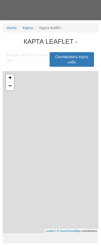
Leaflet (50, 230)
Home (12, 28)
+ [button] (10, 78)
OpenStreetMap (70, 230)
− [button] (10, 86)
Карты (28, 28)
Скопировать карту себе (71, 59)
